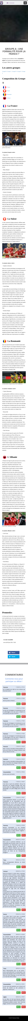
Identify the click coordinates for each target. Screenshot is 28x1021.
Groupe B (4, 71)
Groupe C (9, 71)
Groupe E (19, 71)
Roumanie (9, 94)
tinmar (5, 871)
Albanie (8, 98)
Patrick (5, 687)
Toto (4, 860)
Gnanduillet (7, 772)
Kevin (5, 914)
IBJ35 (4, 997)
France (8, 87)
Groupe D (14, 71)
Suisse (8, 90)
